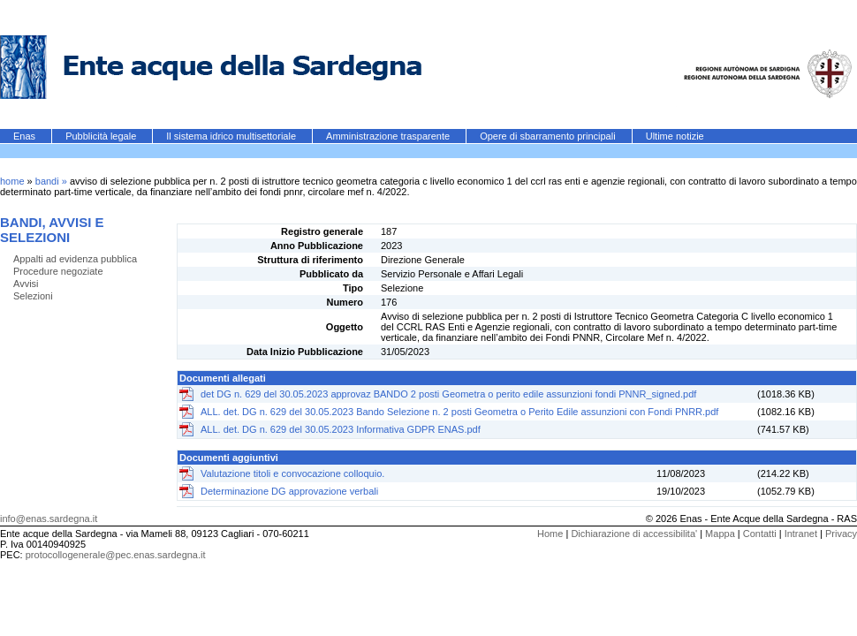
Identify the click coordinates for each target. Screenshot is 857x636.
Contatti (760, 533)
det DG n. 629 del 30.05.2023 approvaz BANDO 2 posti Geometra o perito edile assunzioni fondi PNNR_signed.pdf (448, 394)
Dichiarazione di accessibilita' (634, 533)
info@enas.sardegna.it (48, 518)
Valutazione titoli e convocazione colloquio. (292, 473)
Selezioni (33, 296)
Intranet (801, 533)
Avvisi (26, 283)
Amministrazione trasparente (389, 136)
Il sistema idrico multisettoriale (232, 136)
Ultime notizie (675, 136)
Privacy (841, 533)
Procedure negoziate (58, 271)
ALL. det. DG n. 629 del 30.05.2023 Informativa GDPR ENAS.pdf (341, 429)
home (12, 181)
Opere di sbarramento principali (549, 136)
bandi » (52, 181)
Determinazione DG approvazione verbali (289, 491)
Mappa (720, 533)
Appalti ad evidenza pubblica (75, 259)
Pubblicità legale (102, 136)
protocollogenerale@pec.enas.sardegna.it (116, 554)
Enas (25, 136)
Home (550, 533)
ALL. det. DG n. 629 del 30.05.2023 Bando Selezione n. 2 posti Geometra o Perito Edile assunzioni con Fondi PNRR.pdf (459, 411)
